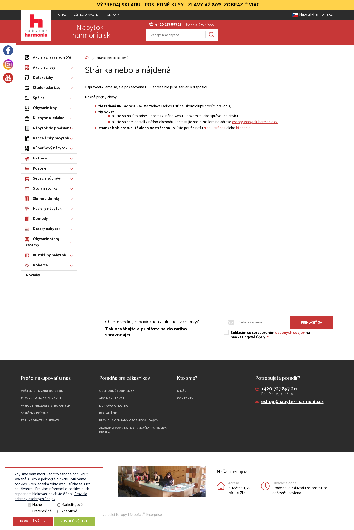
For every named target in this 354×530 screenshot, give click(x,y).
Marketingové (72, 505)
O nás (181, 391)
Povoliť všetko (74, 521)
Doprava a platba (113, 405)
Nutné (37, 505)
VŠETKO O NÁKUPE (86, 15)
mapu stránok (214, 128)
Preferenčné (42, 511)
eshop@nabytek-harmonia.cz (255, 122)
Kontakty (112, 15)
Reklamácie (108, 413)
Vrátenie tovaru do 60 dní (42, 391)
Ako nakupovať (111, 398)
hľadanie (243, 128)
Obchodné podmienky (116, 391)
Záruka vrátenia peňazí (40, 420)
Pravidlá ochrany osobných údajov (128, 420)
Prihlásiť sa (311, 323)
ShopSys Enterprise (146, 515)
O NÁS (62, 15)
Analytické (69, 511)
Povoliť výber (33, 521)
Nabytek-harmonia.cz (312, 15)
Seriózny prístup (34, 413)
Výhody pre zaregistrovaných (45, 405)
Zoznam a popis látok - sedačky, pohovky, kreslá (133, 430)
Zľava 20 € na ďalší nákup (41, 398)
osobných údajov (290, 333)
